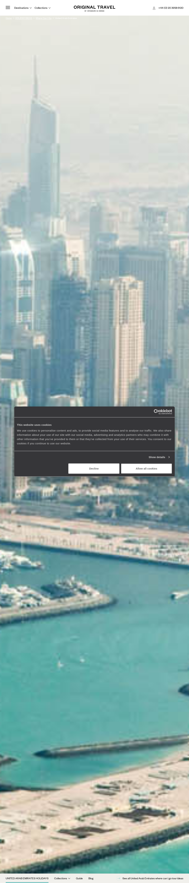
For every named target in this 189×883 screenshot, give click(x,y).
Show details (157, 457)
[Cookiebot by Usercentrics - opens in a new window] (156, 412)
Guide (79, 878)
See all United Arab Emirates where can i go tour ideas (149, 878)
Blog (90, 878)
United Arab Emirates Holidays (27, 878)
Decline (94, 468)
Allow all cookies (146, 468)
